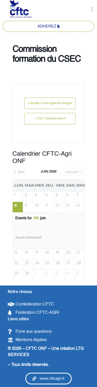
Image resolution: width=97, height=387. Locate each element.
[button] (91, 9)
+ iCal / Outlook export (49, 118)
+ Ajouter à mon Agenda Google (49, 103)
